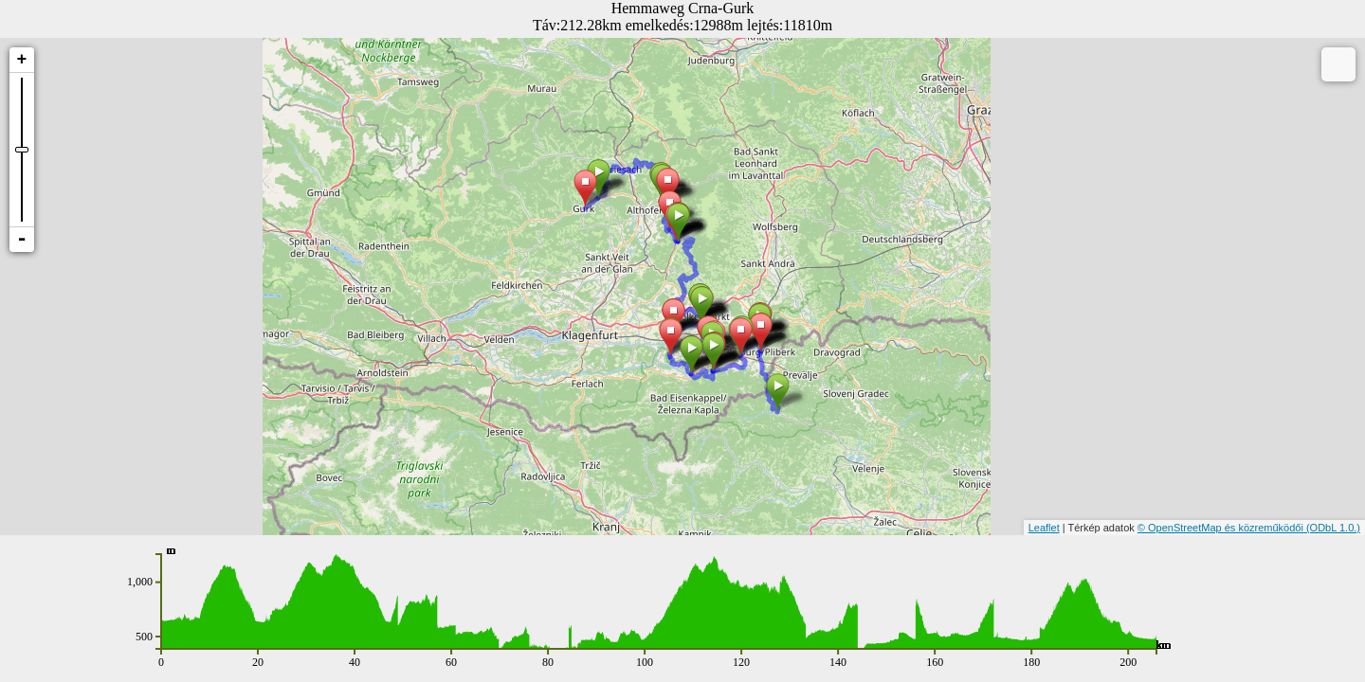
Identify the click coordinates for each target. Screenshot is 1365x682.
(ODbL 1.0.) (1333, 527)
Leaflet (1044, 527)
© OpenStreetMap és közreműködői (1222, 527)
